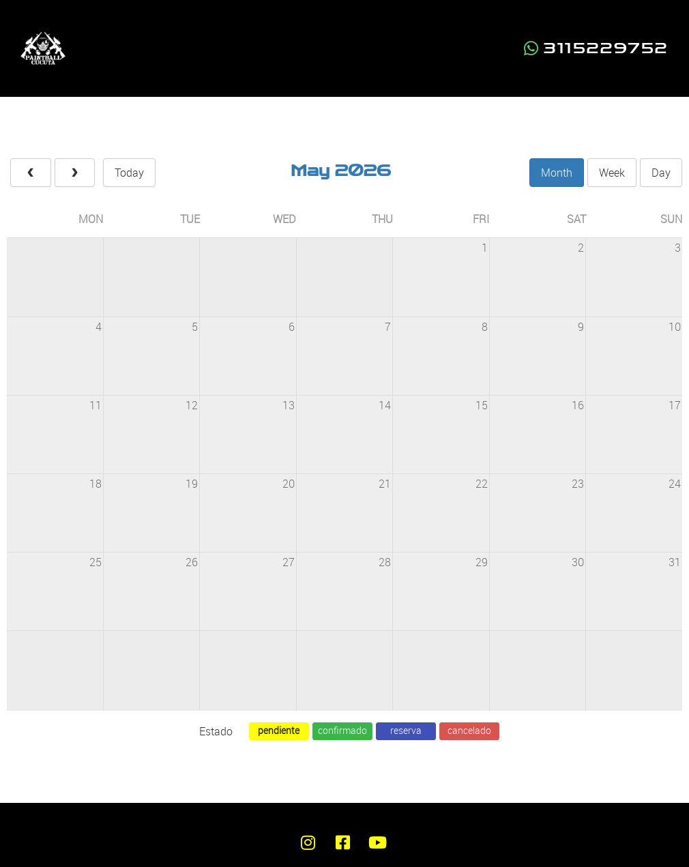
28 (385, 562)
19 (192, 483)
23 (578, 483)
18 (95, 483)
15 (481, 405)
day (661, 172)
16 (578, 405)
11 (95, 405)
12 (192, 405)
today (129, 172)
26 (192, 562)
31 (675, 562)
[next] (75, 172)
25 (95, 562)
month (556, 172)
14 (385, 405)
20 (288, 483)
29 (481, 562)
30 (578, 562)
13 (288, 405)
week (612, 172)
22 (481, 483)
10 (675, 326)
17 (675, 405)
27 (288, 562)
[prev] (30, 172)
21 (385, 483)
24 (675, 483)
